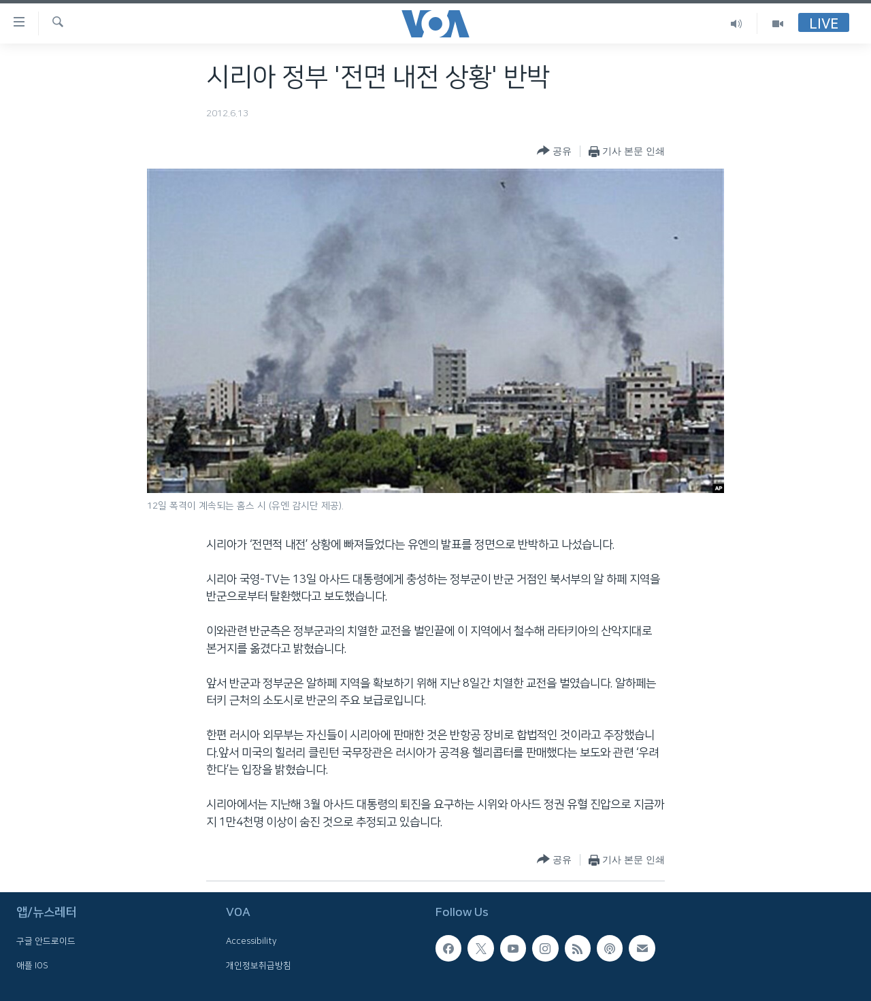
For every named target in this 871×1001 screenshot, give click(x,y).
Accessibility (251, 941)
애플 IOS (32, 965)
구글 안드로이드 (46, 941)
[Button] (554, 151)
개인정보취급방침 (258, 965)
